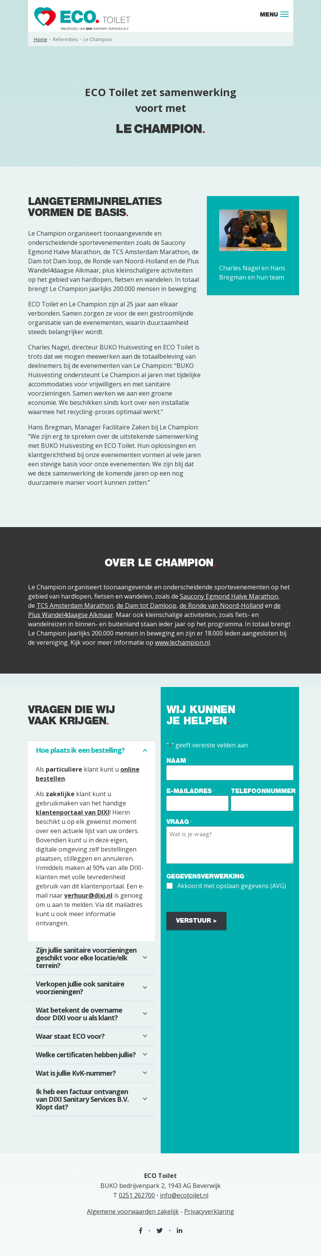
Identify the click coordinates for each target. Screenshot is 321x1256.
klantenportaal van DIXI (73, 812)
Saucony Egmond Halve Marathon (229, 596)
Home (40, 39)
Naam (178, 761)
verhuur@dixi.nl (88, 895)
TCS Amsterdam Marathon (75, 605)
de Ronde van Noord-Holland (221, 605)
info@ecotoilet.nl (184, 1195)
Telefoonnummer (263, 791)
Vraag (179, 822)
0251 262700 (137, 1195)
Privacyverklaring (209, 1211)
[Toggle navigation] (284, 14)
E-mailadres (190, 791)
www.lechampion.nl (182, 642)
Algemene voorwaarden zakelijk (133, 1211)
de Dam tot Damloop (146, 605)
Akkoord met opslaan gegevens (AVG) (231, 886)
